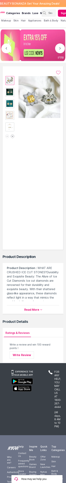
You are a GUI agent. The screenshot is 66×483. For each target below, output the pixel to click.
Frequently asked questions (23, 463)
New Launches (45, 465)
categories (13, 13)
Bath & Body (54, 472)
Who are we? (9, 460)
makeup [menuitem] (6, 20)
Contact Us (22, 454)
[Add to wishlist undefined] (58, 73)
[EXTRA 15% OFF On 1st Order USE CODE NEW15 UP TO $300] (33, 45)
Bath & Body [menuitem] (51, 20)
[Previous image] (7, 137)
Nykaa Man (43, 473)
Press (10, 477)
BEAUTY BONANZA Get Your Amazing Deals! (29, 3)
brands (26, 13)
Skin (53, 461)
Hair (53, 466)
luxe (35, 13)
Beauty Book (32, 458)
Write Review (22, 355)
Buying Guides (33, 473)
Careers (11, 467)
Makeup (55, 456)
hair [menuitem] (23, 20)
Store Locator (22, 472)
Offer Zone (43, 458)
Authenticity (13, 472)
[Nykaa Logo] (2, 12)
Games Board (33, 465)
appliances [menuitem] (34, 20)
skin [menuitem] (15, 20)
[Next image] (12, 137)
